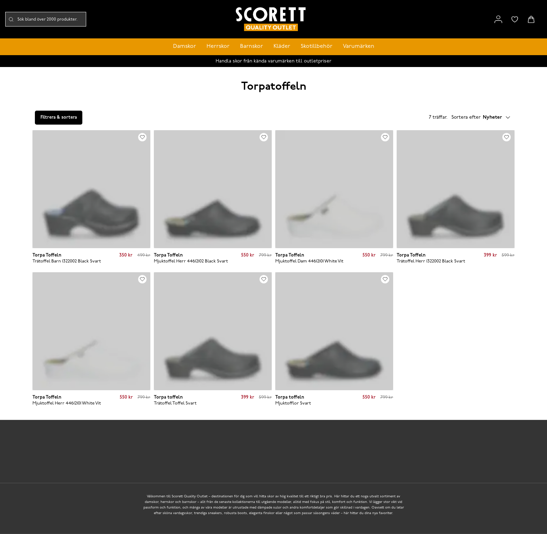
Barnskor (251, 46)
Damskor (184, 46)
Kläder (282, 46)
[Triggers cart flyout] (531, 19)
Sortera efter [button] (480, 117)
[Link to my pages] (498, 19)
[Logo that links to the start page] (270, 19)
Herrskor (218, 46)
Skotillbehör (316, 46)
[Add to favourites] (142, 137)
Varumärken (358, 46)
